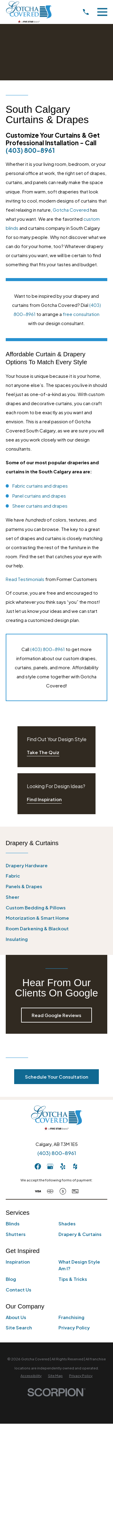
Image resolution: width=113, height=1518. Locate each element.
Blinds (13, 1223)
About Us (16, 1317)
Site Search (19, 1327)
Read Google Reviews (56, 1015)
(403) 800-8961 (30, 150)
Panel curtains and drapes (39, 496)
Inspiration (18, 1261)
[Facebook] (38, 1166)
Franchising (71, 1317)
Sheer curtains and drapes (39, 506)
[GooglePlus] (50, 1166)
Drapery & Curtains (80, 1234)
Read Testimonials (25, 579)
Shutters (16, 1234)
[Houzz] (75, 1166)
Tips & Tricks (72, 1279)
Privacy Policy (74, 1327)
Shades (67, 1223)
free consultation (81, 314)
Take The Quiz (43, 752)
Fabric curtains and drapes (40, 486)
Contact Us (18, 1289)
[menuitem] (57, 865)
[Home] (29, 12)
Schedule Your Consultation (56, 1077)
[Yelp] (63, 1166)
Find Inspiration (44, 799)
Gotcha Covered (71, 210)
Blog (11, 1279)
